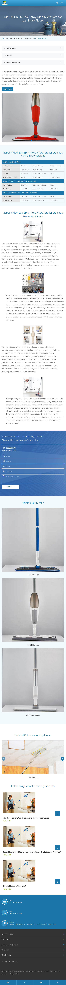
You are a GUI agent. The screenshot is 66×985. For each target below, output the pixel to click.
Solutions (5, 950)
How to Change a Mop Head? (14, 886)
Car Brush (8, 55)
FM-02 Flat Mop (33, 575)
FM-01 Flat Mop (33, 645)
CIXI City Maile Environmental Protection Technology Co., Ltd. (28, 971)
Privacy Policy (14, 974)
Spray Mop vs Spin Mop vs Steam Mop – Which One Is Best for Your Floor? (32, 852)
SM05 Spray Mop (40, 38)
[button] (31, 140)
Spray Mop (30, 38)
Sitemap (4, 974)
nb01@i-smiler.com (9, 450)
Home (6, 38)
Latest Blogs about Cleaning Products (33, 786)
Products (12, 38)
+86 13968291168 (9, 448)
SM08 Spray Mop (33, 715)
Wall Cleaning (33, 777)
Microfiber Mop (21, 38)
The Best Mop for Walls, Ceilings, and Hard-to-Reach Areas (26, 818)
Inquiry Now (7, 89)
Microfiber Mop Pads (12, 62)
